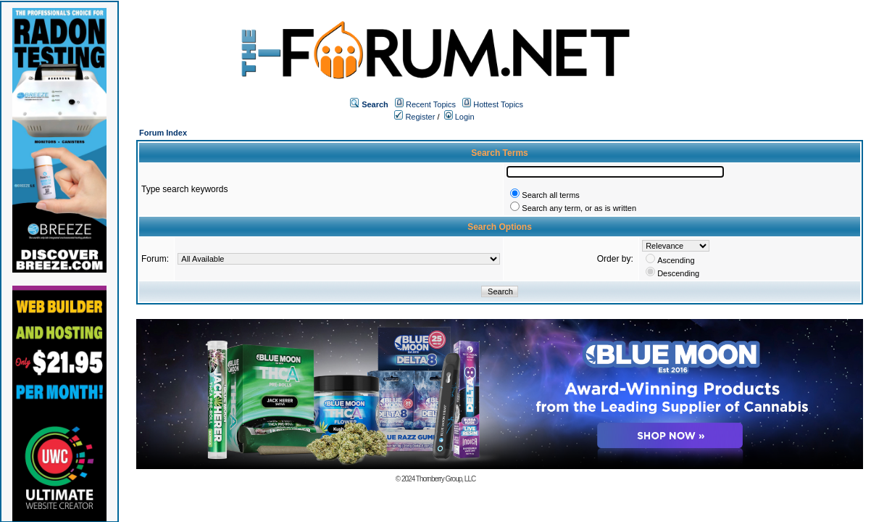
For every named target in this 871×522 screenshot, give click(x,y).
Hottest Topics (498, 104)
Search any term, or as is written (579, 208)
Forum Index (163, 132)
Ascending (675, 260)
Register (414, 116)
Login (459, 116)
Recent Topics (431, 104)
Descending (678, 273)
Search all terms (550, 195)
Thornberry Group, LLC (445, 479)
